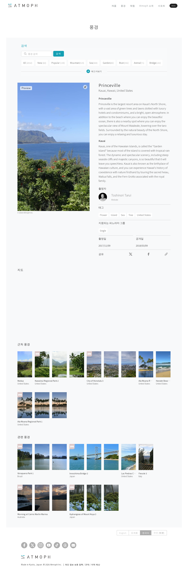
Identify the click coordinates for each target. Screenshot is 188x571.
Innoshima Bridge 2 (78, 472)
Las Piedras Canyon (128, 472)
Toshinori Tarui (121, 194)
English (122, 531)
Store (168, 5)
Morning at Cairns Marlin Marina (32, 513)
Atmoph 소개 (138, 5)
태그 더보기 (94, 70)
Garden (107, 62)
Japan (72, 475)
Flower (103, 213)
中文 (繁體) (159, 531)
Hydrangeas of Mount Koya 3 (82, 513)
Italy (140, 475)
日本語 (134, 531)
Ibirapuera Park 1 (25, 472)
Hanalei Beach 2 (163, 379)
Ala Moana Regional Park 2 (146, 379)
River (123, 62)
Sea (92, 62)
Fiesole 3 (143, 472)
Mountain (76, 62)
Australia (21, 515)
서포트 (152, 5)
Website (114, 198)
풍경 (114, 5)
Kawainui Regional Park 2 (47, 379)
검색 (58, 53)
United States (125, 89)
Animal (138, 62)
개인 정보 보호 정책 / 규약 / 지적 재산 (82, 563)
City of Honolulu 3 (95, 379)
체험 (124, 5)
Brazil (19, 475)
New (41, 62)
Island (114, 213)
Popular (57, 62)
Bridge (154, 62)
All (27, 62)
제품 (105, 5)
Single (103, 229)
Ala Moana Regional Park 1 (29, 420)
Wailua (20, 379)
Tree (131, 213)
